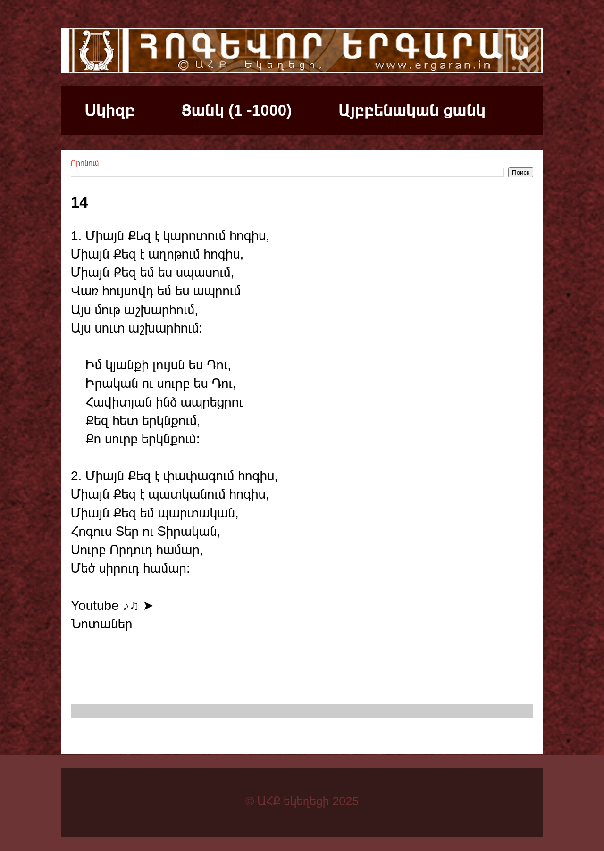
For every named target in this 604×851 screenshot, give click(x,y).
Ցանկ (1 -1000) (237, 110)
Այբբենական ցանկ (412, 110)
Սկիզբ (110, 110)
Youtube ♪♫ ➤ (112, 605)
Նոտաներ (101, 624)
